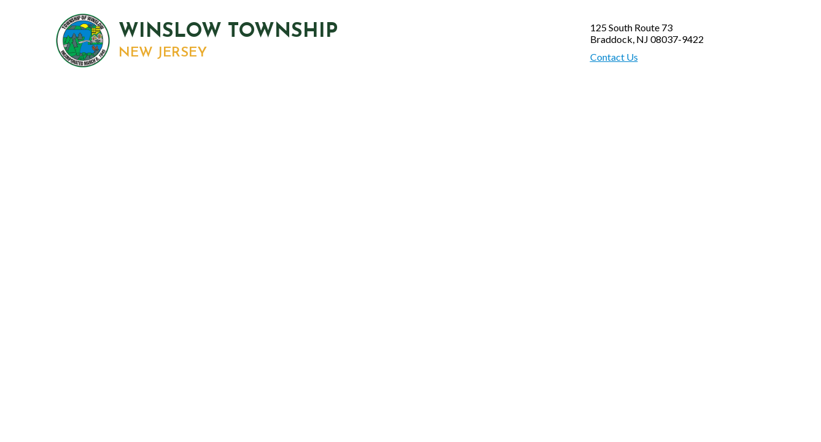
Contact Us (614, 57)
